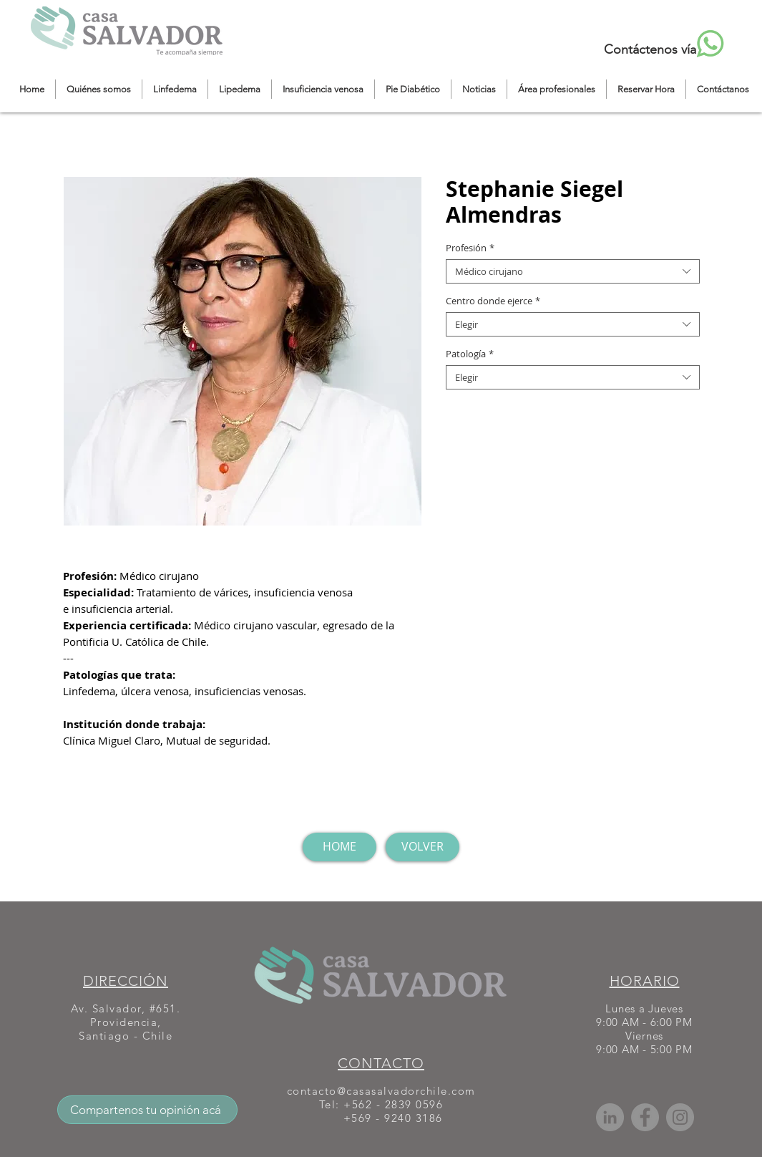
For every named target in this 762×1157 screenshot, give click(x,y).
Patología (470, 353)
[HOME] (339, 847)
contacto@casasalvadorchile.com (381, 1091)
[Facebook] (645, 1117)
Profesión (470, 247)
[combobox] (573, 271)
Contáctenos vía (650, 49)
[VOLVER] (422, 847)
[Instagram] (680, 1117)
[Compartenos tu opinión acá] (147, 1109)
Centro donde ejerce (493, 300)
